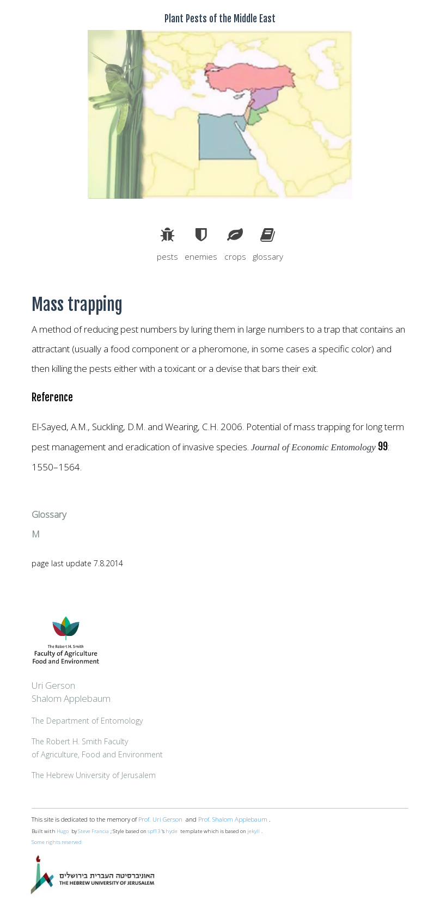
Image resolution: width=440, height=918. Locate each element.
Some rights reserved (57, 842)
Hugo (63, 831)
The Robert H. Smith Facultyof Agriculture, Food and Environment (97, 748)
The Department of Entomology (87, 720)
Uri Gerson (53, 685)
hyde (172, 831)
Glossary (49, 514)
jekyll (253, 831)
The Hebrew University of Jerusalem (94, 775)
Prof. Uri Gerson (160, 819)
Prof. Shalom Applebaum (232, 819)
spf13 (154, 831)
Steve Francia (93, 831)
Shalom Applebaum (71, 698)
